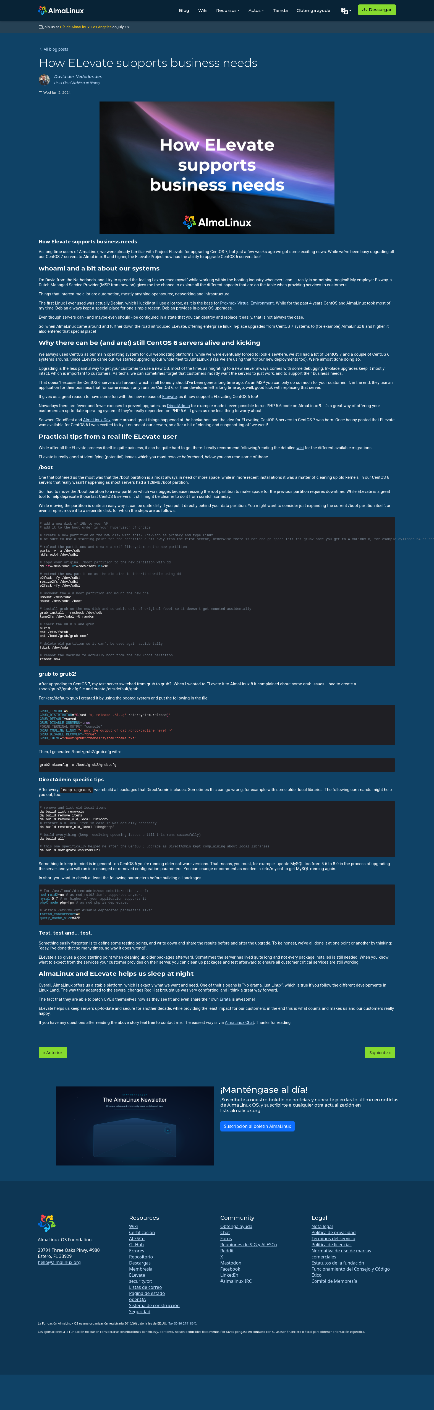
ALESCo (137, 1238)
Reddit (227, 1251)
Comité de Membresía (334, 1281)
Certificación (142, 1232)
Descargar (377, 9)
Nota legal (322, 1226)
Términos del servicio (333, 1238)
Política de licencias (332, 1245)
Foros (226, 1238)
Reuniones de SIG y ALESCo (248, 1245)
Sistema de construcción (154, 1305)
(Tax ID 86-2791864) (182, 1323)
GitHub (136, 1245)
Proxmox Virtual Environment (247, 303)
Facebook (230, 1269)
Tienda (280, 10)
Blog (184, 10)
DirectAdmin (178, 405)
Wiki (202, 10)
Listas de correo (145, 1287)
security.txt (140, 1281)
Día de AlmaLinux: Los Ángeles (85, 26)
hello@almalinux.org (59, 1262)
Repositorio (141, 1257)
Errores (136, 1251)
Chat (225, 1232)
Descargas (140, 1263)
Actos (255, 10)
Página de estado (147, 1293)
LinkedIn (229, 1275)
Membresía (140, 1269)
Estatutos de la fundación (338, 1263)
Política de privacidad (334, 1232)
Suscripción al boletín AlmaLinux (257, 1126)
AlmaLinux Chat (239, 1022)
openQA (137, 1299)
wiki (300, 447)
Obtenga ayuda (313, 10)
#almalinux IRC (236, 1281)
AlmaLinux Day (96, 419)
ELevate (169, 396)
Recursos (226, 10)
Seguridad (139, 1311)
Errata (225, 999)
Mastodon (230, 1263)
